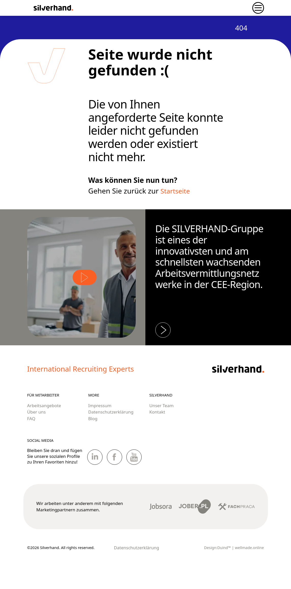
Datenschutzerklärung (111, 429)
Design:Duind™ (217, 564)
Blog (93, 435)
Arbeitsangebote (44, 422)
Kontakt (157, 429)
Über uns (36, 429)
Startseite (176, 191)
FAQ (31, 435)
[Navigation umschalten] (258, 8)
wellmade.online (249, 564)
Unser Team (161, 422)
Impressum (100, 422)
